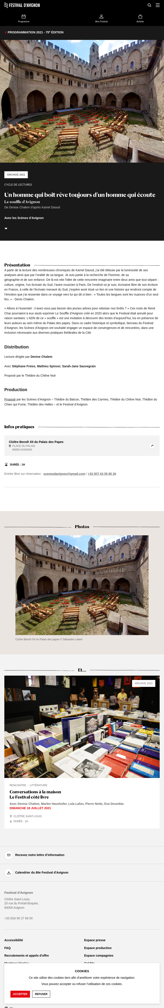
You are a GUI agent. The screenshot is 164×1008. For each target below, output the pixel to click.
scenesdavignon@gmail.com (64, 473)
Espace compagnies (99, 955)
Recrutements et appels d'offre (26, 955)
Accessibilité (13, 940)
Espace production (98, 948)
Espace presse (95, 940)
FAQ (7, 948)
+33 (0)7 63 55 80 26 (102, 473)
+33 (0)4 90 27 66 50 (18, 918)
